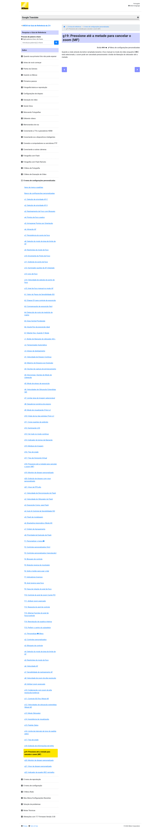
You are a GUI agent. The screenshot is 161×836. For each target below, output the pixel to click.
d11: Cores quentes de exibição (36, 422)
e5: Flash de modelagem (33, 517)
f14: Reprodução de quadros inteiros (38, 622)
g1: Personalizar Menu (34, 634)
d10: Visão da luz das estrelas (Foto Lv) (39, 416)
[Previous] (64, 69)
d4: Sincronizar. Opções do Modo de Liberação (38, 376)
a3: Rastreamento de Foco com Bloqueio (39, 211)
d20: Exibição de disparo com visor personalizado (37, 480)
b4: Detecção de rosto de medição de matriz (38, 313)
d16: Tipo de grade (31, 452)
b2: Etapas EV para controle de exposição (40, 300)
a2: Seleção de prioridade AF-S (36, 205)
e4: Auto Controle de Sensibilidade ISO (39, 511)
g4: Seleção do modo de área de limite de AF (40, 653)
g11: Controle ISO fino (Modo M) (36, 699)
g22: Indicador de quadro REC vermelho (39, 772)
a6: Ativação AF (30, 229)
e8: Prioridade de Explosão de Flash (37, 535)
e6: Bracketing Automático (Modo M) (38, 523)
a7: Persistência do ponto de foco (37, 235)
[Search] (37, 43)
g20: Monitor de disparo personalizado (39, 760)
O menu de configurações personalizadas (96, 27)
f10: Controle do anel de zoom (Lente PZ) (39, 595)
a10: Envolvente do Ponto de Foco (37, 256)
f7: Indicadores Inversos (33, 577)
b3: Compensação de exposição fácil (38, 306)
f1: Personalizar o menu (34, 541)
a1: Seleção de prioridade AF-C (36, 199)
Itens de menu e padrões (33, 187)
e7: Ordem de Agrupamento (34, 529)
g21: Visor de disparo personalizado (38, 766)
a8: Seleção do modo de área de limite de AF (40, 242)
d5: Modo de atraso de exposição (37, 384)
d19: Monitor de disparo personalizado (39, 473)
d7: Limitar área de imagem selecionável (39, 398)
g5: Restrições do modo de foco (36, 660)
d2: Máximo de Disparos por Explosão (38, 363)
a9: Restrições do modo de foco (36, 250)
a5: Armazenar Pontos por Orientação (38, 223)
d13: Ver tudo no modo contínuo (36, 434)
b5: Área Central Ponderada (34, 321)
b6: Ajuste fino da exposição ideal (37, 327)
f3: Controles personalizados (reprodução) (40, 553)
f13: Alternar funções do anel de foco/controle (36, 614)
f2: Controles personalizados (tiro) (37, 547)
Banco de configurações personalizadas (39, 193)
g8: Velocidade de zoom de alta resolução (40, 678)
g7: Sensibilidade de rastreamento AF (38, 672)
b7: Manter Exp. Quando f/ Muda (36, 333)
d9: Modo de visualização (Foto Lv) (37, 410)
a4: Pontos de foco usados (34, 217)
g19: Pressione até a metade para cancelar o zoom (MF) (37, 753)
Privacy (25, 826)
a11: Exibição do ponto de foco (36, 262)
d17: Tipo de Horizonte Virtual (35, 458)
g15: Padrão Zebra (31, 725)
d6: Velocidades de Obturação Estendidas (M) (40, 391)
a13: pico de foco (31, 274)
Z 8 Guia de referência (74, 27)
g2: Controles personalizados (35, 640)
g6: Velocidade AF (31, 666)
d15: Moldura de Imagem (33, 446)
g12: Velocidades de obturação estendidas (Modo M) (40, 706)
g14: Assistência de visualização (36, 719)
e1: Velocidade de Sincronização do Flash (40, 493)
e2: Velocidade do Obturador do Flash (38, 499)
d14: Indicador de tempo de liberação (38, 440)
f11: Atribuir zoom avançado (35, 601)
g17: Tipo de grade (31, 740)
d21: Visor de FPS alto (32, 487)
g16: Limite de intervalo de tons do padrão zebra (40, 732)
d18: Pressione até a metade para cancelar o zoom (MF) (40, 465)
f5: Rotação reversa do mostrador (37, 565)
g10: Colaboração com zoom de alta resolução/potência (38, 691)
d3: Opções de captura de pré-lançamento (40, 369)
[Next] (137, 69)
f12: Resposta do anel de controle (37, 607)
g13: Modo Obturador (32, 713)
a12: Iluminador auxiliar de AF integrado (39, 268)
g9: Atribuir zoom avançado (34, 684)
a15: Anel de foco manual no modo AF (38, 288)
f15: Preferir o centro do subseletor (37, 628)
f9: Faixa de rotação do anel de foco (38, 589)
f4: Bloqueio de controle (33, 559)
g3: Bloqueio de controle (33, 646)
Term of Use (34, 826)
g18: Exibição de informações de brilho (39, 746)
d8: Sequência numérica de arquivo (37, 404)
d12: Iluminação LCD (32, 428)
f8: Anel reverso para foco (34, 583)
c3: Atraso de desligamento (34, 351)
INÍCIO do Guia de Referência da (36, 26)
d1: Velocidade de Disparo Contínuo (37, 357)
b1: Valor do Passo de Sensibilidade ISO (39, 294)
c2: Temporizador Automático (35, 345)
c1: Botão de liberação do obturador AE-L (39, 339)
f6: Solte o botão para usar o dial (36, 571)
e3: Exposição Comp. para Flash (36, 505)
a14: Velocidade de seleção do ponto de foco (39, 281)
